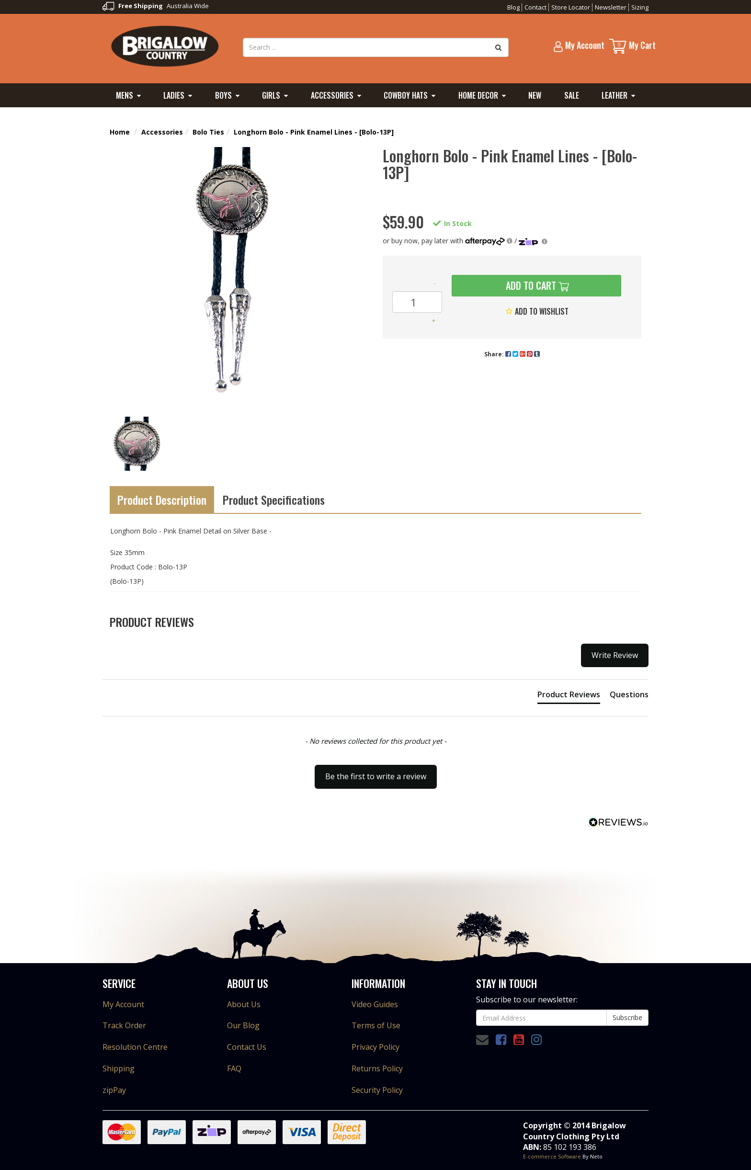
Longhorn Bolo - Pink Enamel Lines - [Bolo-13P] (314, 131)
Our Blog (243, 1025)
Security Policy (377, 1090)
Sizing (640, 7)
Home (120, 131)
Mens (124, 95)
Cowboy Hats (406, 95)
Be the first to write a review (375, 776)
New (534, 95)
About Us (244, 1004)
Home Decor (478, 95)
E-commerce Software (552, 1156)
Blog (513, 7)
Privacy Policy (375, 1047)
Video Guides (375, 1004)
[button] (375, 772)
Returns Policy (377, 1068)
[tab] (568, 696)
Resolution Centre (135, 1047)
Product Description (161, 499)
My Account (123, 1004)
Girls (271, 95)
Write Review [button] (615, 655)
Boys (223, 95)
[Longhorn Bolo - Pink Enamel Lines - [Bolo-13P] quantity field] (417, 302)
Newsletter (610, 7)
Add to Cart (529, 285)
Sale (571, 95)
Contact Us (246, 1047)
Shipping (118, 1068)
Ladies (173, 95)
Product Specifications (274, 499)
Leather (614, 95)
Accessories (332, 95)
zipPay (114, 1090)
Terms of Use (376, 1025)
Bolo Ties (208, 131)
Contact (535, 7)
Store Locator (570, 7)
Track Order (124, 1025)
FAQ (234, 1068)
